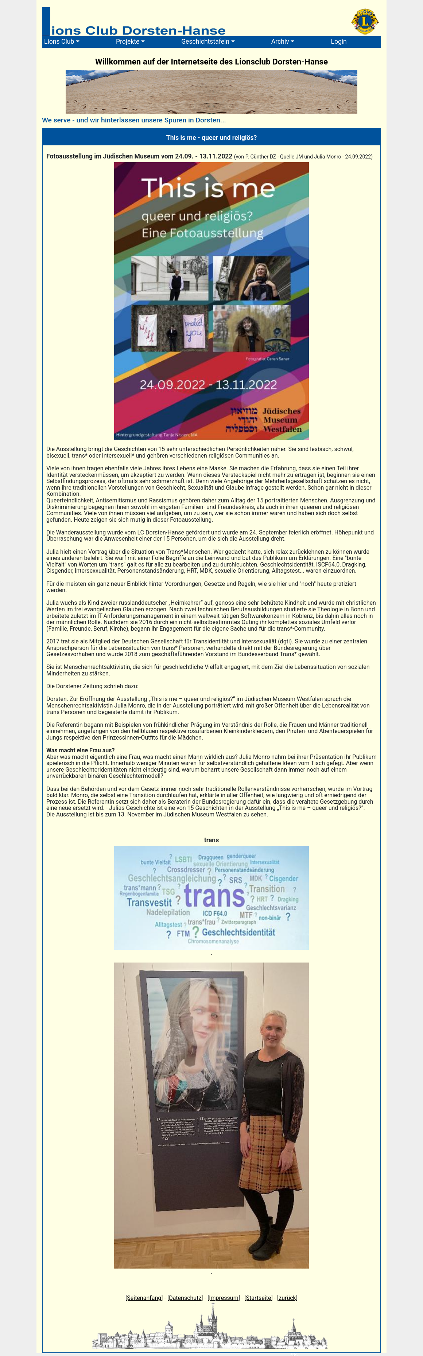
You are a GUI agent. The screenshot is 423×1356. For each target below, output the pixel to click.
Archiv (280, 41)
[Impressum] (223, 1297)
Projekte (127, 41)
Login (338, 41)
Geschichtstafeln (205, 41)
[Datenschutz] (185, 1297)
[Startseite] (258, 1297)
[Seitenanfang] (144, 1297)
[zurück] (287, 1297)
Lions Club (59, 41)
